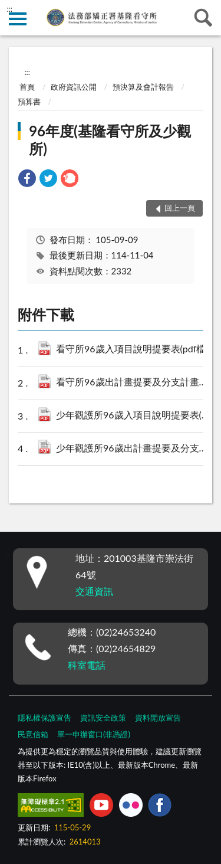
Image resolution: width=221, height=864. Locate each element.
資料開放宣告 (158, 717)
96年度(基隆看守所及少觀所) (109, 139)
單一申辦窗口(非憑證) (93, 734)
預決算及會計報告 (143, 86)
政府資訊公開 (74, 86)
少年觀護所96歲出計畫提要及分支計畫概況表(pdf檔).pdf (135, 449)
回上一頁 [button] (179, 207)
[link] (27, 179)
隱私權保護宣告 (44, 717)
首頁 (27, 86)
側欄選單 (18, 18)
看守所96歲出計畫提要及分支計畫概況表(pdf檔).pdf (135, 383)
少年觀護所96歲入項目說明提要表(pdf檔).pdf (135, 416)
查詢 (203, 17)
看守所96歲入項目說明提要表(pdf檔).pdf (135, 349)
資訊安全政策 (103, 717)
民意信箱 (33, 734)
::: (9, 9)
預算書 (29, 101)
